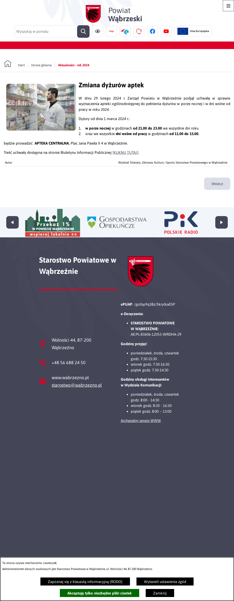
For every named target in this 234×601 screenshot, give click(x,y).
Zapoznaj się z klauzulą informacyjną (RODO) (85, 581)
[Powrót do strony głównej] (14, 64)
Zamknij (160, 593)
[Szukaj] (83, 31)
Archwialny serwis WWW (141, 420)
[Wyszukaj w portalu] (52, 31)
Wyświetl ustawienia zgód (165, 581)
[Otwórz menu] (228, 5)
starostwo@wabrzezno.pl (77, 385)
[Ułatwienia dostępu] (97, 31)
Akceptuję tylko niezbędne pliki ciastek (99, 593)
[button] (41, 129)
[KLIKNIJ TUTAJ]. (126, 152)
